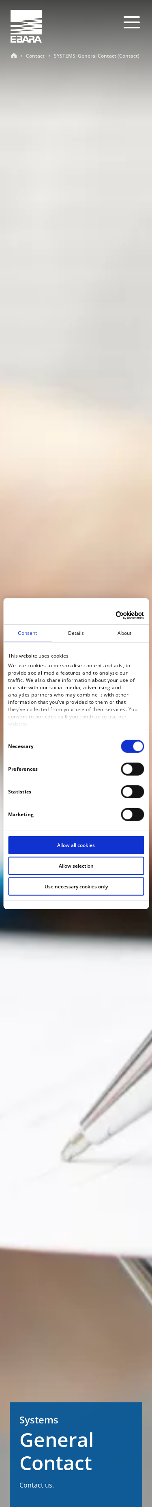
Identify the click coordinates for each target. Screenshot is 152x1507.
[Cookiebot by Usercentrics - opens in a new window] (109, 615)
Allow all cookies (76, 845)
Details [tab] (76, 633)
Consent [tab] (27, 633)
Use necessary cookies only (76, 886)
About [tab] (124, 633)
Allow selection (76, 865)
